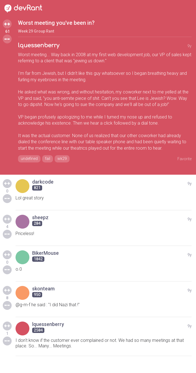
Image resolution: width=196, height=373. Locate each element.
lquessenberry (38, 45)
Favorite (184, 159)
